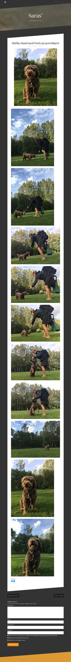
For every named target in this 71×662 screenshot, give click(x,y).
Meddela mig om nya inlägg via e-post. (16, 640)
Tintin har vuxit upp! (59, 595)
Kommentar (10, 605)
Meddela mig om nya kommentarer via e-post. (18, 637)
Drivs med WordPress (11, 659)
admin (36, 45)
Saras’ (35, 15)
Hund (39, 45)
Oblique (20, 659)
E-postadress (10, 624)
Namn (9, 619)
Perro (42, 45)
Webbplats (9, 630)
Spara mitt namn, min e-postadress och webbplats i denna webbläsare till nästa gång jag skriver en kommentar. (33, 635)
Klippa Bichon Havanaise (13, 595)
